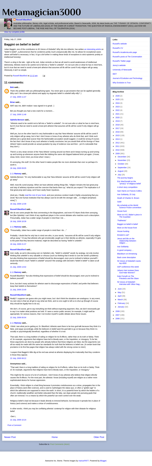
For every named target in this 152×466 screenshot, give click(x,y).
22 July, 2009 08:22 (18, 358)
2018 (118, 125)
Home (55, 437)
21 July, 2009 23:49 (18, 290)
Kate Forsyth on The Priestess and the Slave (128, 277)
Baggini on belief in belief (127, 224)
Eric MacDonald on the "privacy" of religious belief (129, 182)
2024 (118, 103)
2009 (118, 153)
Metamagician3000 (41, 12)
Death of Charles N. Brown (128, 198)
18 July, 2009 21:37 (18, 244)
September (122, 167)
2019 (118, 121)
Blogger (103, 461)
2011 (118, 146)
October (121, 164)
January (121, 307)
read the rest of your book (35, 195)
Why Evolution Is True (122, 83)
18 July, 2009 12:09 (18, 204)
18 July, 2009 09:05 (18, 168)
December (122, 157)
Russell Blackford (24, 20)
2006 (118, 318)
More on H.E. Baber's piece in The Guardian (129, 216)
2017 (118, 128)
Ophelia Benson (17, 120)
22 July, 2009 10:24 (18, 420)
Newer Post (10, 437)
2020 (118, 117)
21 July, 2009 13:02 (18, 267)
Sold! (119, 202)
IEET (115, 74)
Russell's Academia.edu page (125, 52)
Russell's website (120, 44)
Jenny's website (119, 65)
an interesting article (92, 49)
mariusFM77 (84, 461)
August (121, 171)
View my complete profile (14, 32)
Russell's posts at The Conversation (127, 57)
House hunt (122, 211)
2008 (118, 311)
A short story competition (127, 187)
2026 (118, 96)
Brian (12, 102)
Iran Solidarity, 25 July (126, 194)
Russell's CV (118, 48)
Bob (12, 87)
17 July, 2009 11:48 (18, 114)
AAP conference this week (128, 267)
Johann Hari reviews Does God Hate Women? (128, 271)
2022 (118, 110)
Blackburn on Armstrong (127, 254)
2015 (118, 135)
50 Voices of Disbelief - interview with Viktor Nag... (129, 283)
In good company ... (125, 250)
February (122, 303)
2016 (118, 132)
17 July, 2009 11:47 (18, 97)
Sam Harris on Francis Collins (129, 191)
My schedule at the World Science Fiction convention (129, 206)
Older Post (99, 437)
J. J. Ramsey (15, 174)
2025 (118, 99)
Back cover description (126, 257)
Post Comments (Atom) (59, 444)
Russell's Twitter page (121, 61)
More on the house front (127, 228)
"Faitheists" (121, 220)
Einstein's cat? (123, 235)
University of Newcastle (122, 70)
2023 (118, 107)
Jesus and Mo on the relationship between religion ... (126, 240)
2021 (118, 114)
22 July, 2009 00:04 (18, 317)
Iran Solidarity (123, 247)
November (122, 160)
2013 (118, 139)
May (120, 292)
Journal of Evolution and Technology (127, 78)
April (120, 296)
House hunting (123, 231)
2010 (118, 150)
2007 (118, 315)
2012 (118, 143)
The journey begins (125, 178)
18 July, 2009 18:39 (18, 221)
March (120, 299)
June (120, 289)
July (119, 175)
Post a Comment (14, 425)
